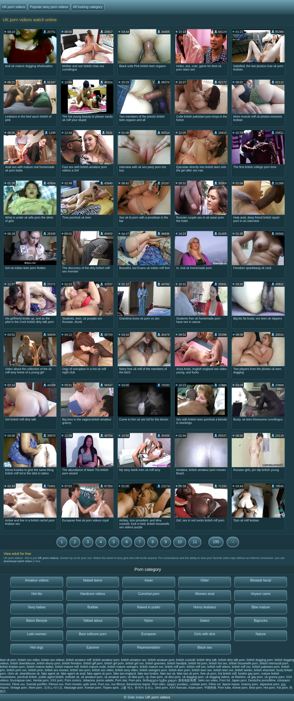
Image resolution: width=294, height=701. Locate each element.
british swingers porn (153, 670)
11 (195, 542)
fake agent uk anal (73, 673)
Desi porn (161, 687)
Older (205, 580)
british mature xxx (151, 666)
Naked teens (92, 580)
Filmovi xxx (56, 684)
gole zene (89, 684)
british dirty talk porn (231, 660)
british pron (35, 670)
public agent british (51, 677)
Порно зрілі (111, 687)
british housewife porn (243, 663)
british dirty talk (207, 660)
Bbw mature (261, 607)
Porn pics (135, 680)
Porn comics (73, 680)
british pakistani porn (266, 666)
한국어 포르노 (144, 687)
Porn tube (224, 687)
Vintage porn (18, 687)
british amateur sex (133, 660)
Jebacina (89, 680)
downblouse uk (30, 673)
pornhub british (27, 677)
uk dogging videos (218, 677)
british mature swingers (122, 666)
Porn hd (224, 680)
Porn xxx (103, 684)
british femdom (72, 663)
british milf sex (196, 666)
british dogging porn (260, 660)
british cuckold (185, 660)
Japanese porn (269, 684)
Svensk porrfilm (36, 684)
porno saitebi (104, 680)
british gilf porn (93, 663)
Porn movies (73, 684)
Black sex (204, 647)
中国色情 (210, 687)
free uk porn (208, 673)
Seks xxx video (208, 680)
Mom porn (35, 687)
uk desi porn (172, 677)
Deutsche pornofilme (261, 680)
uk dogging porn (193, 677)
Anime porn (240, 687)
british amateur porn (106, 660)
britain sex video (29, 660)
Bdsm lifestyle (36, 620)
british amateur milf (78, 660)
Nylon (148, 620)
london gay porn (248, 673)
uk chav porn (154, 677)
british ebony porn (48, 663)
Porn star (121, 680)
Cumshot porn (148, 594)
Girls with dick (204, 634)
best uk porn (8, 660)
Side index (135, 697)
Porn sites (158, 684)
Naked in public (148, 607)
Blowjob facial (260, 580)
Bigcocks (261, 620)
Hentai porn (40, 680)
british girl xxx (135, 663)
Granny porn (249, 684)
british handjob (177, 663)
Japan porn (239, 680)
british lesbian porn (12, 666)
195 (216, 542)
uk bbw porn (136, 677)
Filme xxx (18, 684)
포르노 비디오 (53, 687)
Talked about (93, 620)
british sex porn (80, 670)
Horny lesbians (204, 607)
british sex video (102, 670)
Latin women (36, 634)
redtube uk (72, 677)
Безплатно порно (138, 684)
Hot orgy (36, 647)
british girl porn (114, 663)
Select (204, 620)
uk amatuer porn (115, 677)
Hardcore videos (92, 594)
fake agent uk (50, 673)
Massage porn (73, 687)
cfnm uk (13, 673)
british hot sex (218, 663)
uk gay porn (255, 677)
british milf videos (218, 666)
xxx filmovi (118, 684)
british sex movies (56, 670)
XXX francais (178, 687)
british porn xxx (17, 670)
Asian (148, 580)
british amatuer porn (161, 660)
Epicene (93, 647)
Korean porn (93, 687)
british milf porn (175, 666)
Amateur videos (37, 580)
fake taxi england (124, 673)
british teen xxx (223, 670)
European (148, 634)
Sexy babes (37, 607)
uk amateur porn (92, 677)
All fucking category (88, 7)
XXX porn (56, 680)
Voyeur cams (260, 594)
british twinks (243, 670)
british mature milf (66, 666)
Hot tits (36, 594)
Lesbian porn (198, 684)
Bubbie (92, 607)
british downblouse (22, 663)
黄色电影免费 (187, 680)
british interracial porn (274, 663)
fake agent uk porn (99, 673)
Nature (261, 634)
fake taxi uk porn (188, 673)
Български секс (20, 680)
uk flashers (238, 677)
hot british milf (227, 673)
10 (180, 542)
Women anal (204, 594)
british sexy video (126, 670)
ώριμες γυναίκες (177, 684)
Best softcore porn (93, 634)
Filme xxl (214, 684)
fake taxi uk (167, 673)
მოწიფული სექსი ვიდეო (160, 680)
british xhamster (264, 670)
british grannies (155, 663)
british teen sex (202, 670)
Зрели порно (231, 684)
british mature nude (93, 666)
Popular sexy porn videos (49, 7)
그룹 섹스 (126, 687)
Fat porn (282, 687)
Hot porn (269, 687)
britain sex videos (52, 660)
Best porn (255, 687)
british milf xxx (241, 666)
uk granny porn (274, 677)
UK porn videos (13, 7)
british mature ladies (40, 666)
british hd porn (197, 663)
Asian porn (195, 687)
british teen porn (179, 670)
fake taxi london (148, 673)
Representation (148, 647)
